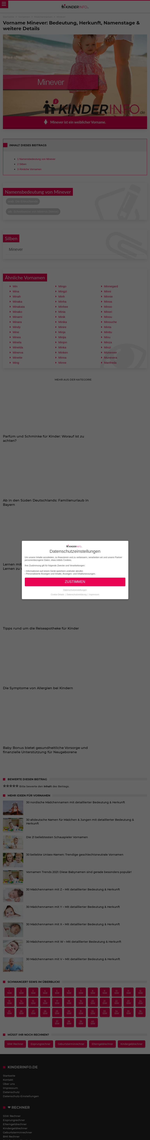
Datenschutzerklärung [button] (77, 594)
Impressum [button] (94, 594)
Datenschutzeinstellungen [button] (75, 590)
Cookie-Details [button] (58, 594)
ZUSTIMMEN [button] (75, 582)
